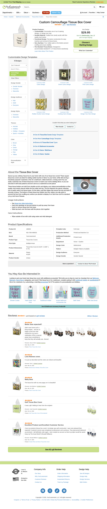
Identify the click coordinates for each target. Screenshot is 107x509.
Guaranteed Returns (63, 479)
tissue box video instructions (24, 203)
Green (15, 147)
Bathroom (96, 278)
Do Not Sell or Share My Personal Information (56, 500)
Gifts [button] (18, 13)
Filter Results (59, 126)
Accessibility (75, 500)
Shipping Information (63, 476)
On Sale (46, 13)
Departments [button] (8, 13)
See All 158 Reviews (53, 450)
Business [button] (36, 13)
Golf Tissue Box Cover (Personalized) (38, 413)
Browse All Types (45, 142)
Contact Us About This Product (87, 263)
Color (13, 139)
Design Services (85, 479)
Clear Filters (15, 78)
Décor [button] (27, 13)
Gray (14, 145)
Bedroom (12, 280)
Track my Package (62, 482)
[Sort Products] (18, 65)
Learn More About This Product (44, 51)
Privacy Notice (35, 500)
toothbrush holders (81, 280)
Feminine (15, 89)
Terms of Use (25, 500)
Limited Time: (16, 2)
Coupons (16, 500)
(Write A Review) (92, 316)
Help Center (100, 12)
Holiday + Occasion (19, 131)
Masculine (16, 91)
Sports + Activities (18, 133)
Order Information (62, 473)
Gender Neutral (17, 86)
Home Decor (20, 280)
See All (44, 146)
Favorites (92, 12)
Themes (13, 123)
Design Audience (16, 97)
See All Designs (84, 473)
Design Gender (16, 83)
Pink (14, 152)
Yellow (15, 154)
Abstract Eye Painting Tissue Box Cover (38, 367)
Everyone (16, 105)
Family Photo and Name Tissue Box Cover (39, 441)
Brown (15, 143)
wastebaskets (93, 280)
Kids (14, 100)
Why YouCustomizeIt (41, 476)
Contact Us (70, 126)
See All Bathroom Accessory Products (53, 306)
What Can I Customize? (86, 50)
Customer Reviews (40, 479)
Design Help (83, 476)
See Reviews (65, 25)
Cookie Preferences (87, 500)
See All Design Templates (48, 135)
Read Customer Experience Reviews (88, 2)
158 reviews (40, 316)
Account (83, 12)
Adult (14, 103)
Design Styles (15, 111)
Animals (15, 126)
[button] (101, 7)
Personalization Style (16, 161)
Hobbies (15, 129)
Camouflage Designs (18, 74)
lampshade (44, 282)
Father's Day (56, 13)
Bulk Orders (83, 482)
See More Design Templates (47, 138)
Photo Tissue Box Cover (35, 346)
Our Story (38, 473)
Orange (15, 150)
